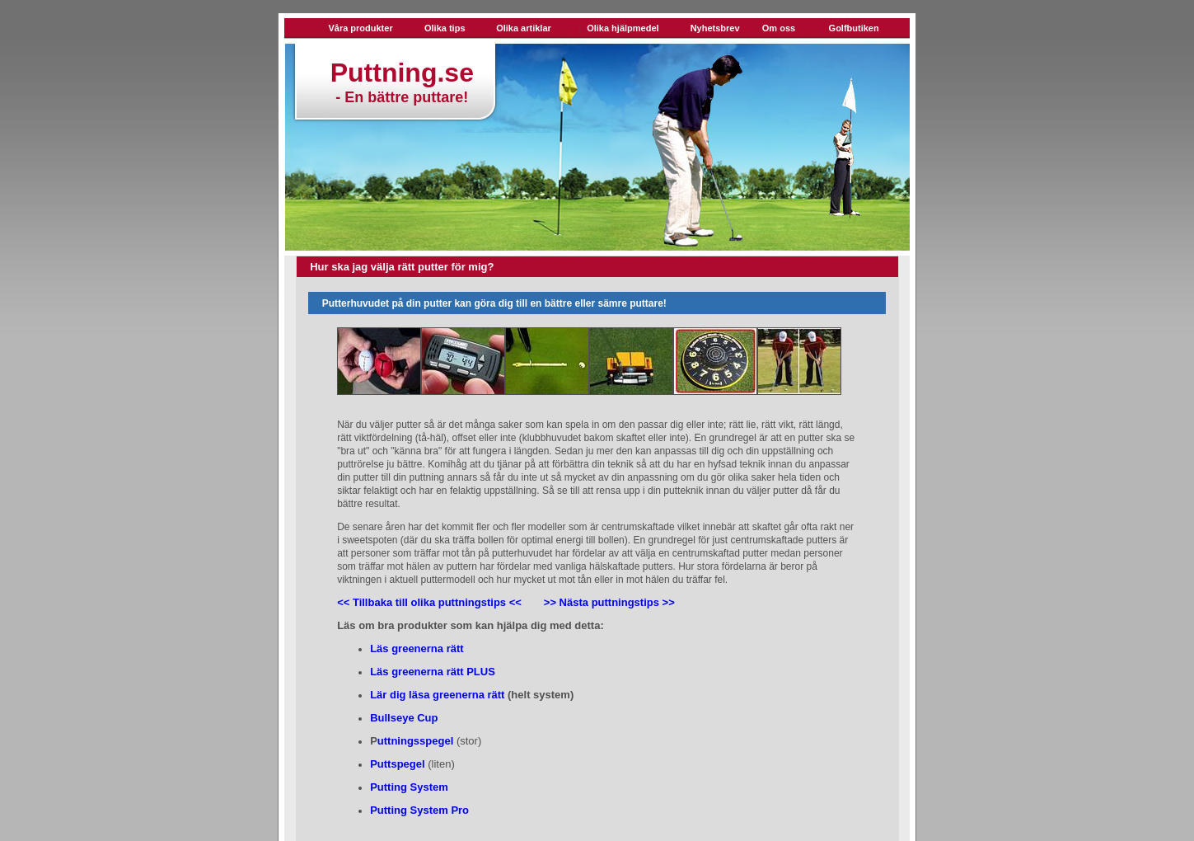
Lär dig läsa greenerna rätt (437, 694)
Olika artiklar (523, 28)
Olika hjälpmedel (622, 28)
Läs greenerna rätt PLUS (432, 671)
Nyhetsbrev (715, 28)
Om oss (778, 28)
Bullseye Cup (404, 718)
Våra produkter (360, 28)
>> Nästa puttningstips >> (609, 602)
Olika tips (445, 28)
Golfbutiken (854, 28)
